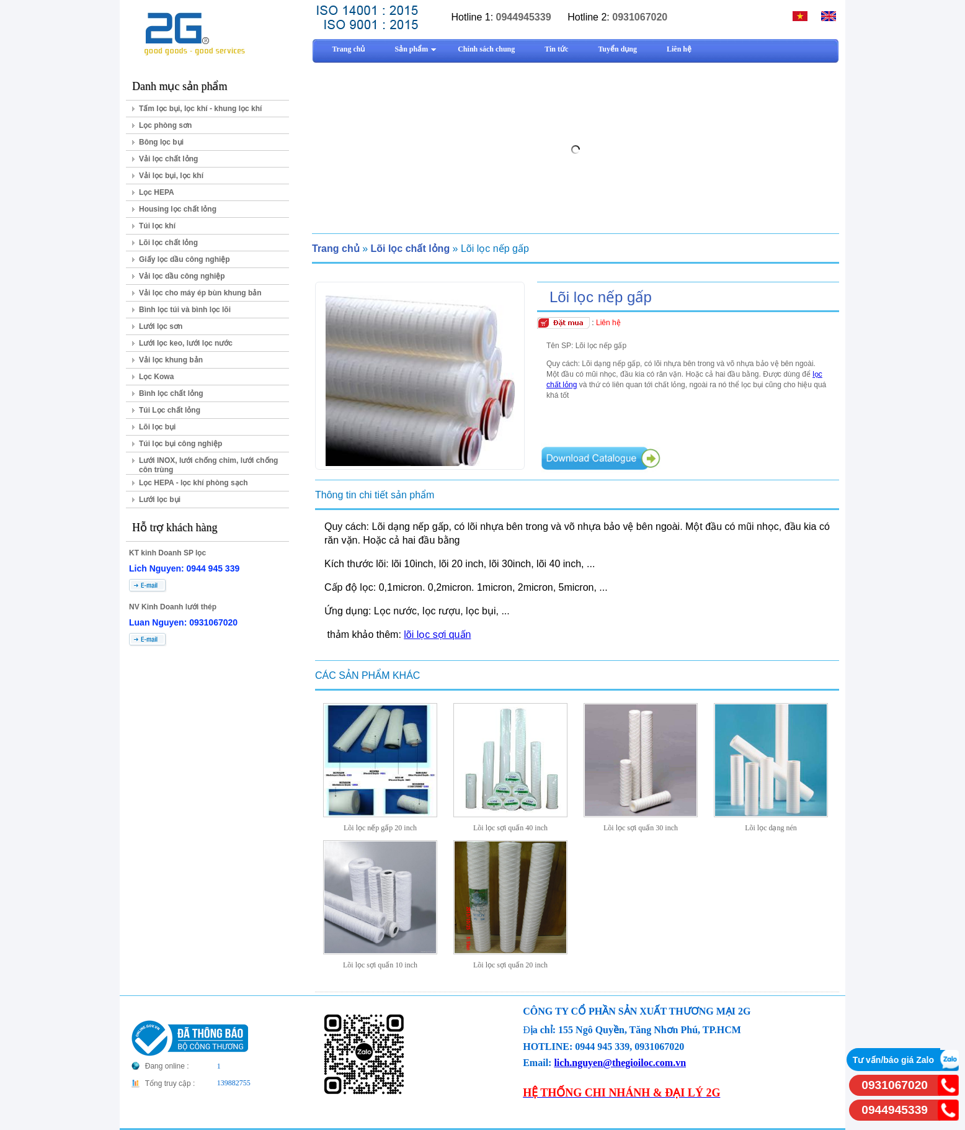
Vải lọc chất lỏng (168, 159)
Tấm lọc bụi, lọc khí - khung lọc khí (200, 108)
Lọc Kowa (156, 376)
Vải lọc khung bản (171, 360)
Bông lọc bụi (161, 142)
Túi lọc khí (157, 226)
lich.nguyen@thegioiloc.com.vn (620, 1062)
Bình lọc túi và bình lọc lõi (185, 309)
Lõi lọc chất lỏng (168, 242)
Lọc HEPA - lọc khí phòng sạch (193, 482)
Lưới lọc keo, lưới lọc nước (186, 343)
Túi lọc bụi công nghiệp (180, 443)
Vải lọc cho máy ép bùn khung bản (200, 293)
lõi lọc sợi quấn (437, 634)
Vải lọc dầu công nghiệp (182, 276)
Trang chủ (336, 248)
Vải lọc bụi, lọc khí (171, 175)
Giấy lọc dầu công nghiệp (184, 259)
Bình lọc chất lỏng (171, 393)
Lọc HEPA (156, 192)
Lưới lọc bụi (159, 499)
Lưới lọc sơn (160, 326)
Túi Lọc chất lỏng (169, 410)
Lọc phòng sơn (165, 125)
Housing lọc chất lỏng (177, 209)
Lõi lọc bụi (157, 427)
